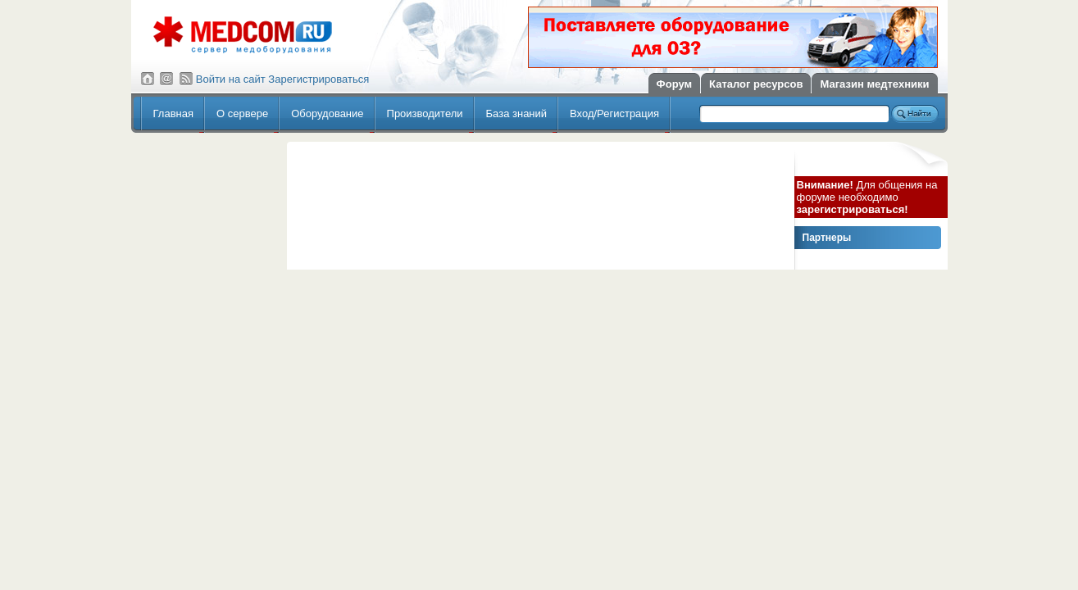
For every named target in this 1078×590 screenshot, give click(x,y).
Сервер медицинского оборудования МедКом (242, 34)
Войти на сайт (231, 79)
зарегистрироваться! (852, 209)
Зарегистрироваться (318, 79)
